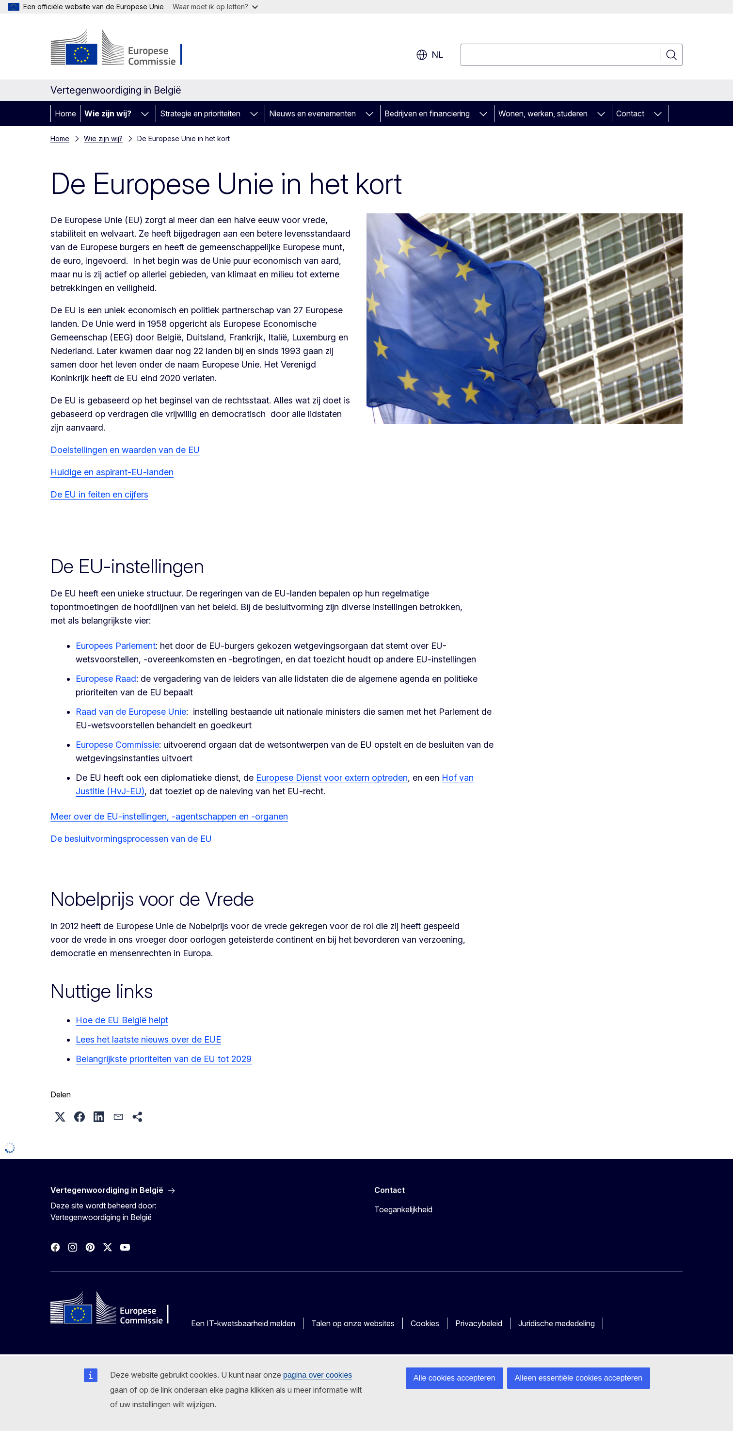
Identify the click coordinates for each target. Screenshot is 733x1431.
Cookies (425, 1323)
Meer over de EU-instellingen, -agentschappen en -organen (169, 816)
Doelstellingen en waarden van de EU (125, 450)
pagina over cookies (317, 1375)
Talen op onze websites (353, 1323)
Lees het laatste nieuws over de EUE (148, 1039)
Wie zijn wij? (107, 113)
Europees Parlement (116, 646)
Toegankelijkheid (403, 1209)
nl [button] (429, 55)
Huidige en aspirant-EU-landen (112, 472)
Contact (630, 113)
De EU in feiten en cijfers (99, 494)
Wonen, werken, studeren (543, 113)
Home (65, 113)
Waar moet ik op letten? (215, 6)
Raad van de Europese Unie (131, 712)
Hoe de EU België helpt (122, 1020)
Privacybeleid (478, 1323)
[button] (60, 1117)
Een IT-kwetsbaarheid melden (243, 1323)
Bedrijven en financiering (427, 113)
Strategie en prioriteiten (200, 113)
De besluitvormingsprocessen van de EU (131, 839)
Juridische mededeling (556, 1323)
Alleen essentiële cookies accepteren (578, 1378)
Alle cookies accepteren (454, 1378)
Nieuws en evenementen (312, 113)
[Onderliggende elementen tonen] (145, 113)
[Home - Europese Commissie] (128, 48)
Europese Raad (106, 679)
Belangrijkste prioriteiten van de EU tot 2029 (164, 1059)
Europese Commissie (117, 745)
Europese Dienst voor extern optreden (332, 777)
